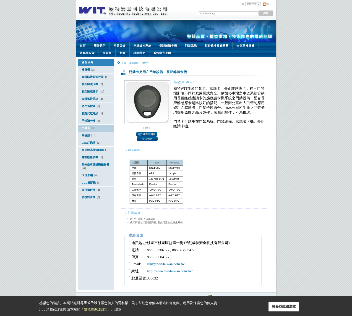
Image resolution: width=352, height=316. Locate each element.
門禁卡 (88, 128)
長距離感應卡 (93, 91)
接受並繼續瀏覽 (284, 306)
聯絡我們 (139, 53)
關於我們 (100, 45)
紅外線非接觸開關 (217, 45)
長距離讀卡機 (168, 45)
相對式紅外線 (92, 113)
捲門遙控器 (91, 106)
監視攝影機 (92, 190)
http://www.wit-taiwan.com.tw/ (170, 271)
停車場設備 (87, 53)
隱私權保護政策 (96, 309)
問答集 (107, 53)
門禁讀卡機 (91, 120)
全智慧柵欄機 (245, 45)
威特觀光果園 (162, 53)
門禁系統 (191, 45)
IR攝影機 (90, 175)
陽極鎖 (88, 135)
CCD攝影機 (91, 182)
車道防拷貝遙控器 (95, 77)
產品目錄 (119, 45)
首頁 (83, 45)
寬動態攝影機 (92, 157)
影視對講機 (91, 197)
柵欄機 (88, 69)
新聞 (122, 53)
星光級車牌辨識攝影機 (95, 166)
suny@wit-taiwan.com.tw (166, 264)
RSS (268, 3)
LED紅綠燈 (91, 142)
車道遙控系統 (142, 45)
